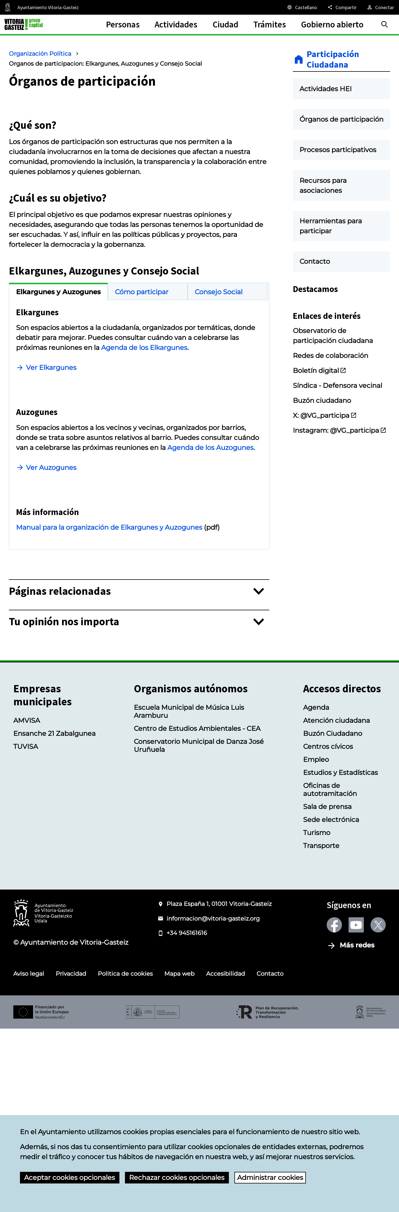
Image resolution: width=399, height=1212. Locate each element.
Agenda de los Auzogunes (210, 585)
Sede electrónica (331, 1003)
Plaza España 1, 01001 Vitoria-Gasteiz (219, 1087)
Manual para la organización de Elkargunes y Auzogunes (109, 711)
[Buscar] (385, 24)
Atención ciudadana (336, 904)
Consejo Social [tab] (218, 384)
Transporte (321, 1029)
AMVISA (26, 904)
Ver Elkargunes (51, 460)
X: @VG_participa (325, 452)
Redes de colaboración (330, 392)
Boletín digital (319, 407)
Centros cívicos (328, 930)
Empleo (316, 943)
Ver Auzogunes (51, 605)
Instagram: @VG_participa (340, 467)
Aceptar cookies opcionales (69, 1177)
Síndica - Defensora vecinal (337, 422)
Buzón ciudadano (322, 437)
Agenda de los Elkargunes (144, 440)
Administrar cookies (270, 1177)
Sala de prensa (327, 990)
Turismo (316, 1016)
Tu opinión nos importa (64, 805)
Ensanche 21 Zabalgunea (54, 917)
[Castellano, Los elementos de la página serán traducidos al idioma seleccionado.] (302, 7)
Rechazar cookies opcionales (176, 1177)
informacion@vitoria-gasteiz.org (213, 1101)
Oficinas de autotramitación (330, 973)
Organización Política (40, 53)
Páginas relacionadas (60, 774)
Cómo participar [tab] (141, 384)
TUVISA (25, 930)
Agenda (316, 891)
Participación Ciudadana (333, 59)
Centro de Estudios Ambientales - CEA (197, 912)
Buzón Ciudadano (332, 917)
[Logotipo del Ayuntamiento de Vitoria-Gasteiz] (43, 1097)
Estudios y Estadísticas (340, 956)
